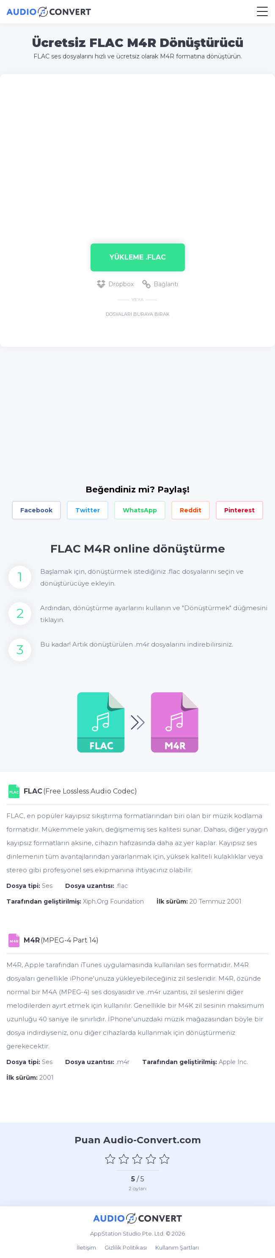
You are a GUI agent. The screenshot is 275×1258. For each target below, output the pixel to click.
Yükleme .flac (138, 257)
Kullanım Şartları (177, 1247)
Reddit (190, 510)
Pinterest (239, 510)
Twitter (87, 510)
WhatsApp (140, 510)
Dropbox (115, 284)
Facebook (36, 510)
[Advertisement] (137, 154)
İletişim (86, 1247)
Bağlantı (160, 284)
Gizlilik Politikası (125, 1247)
